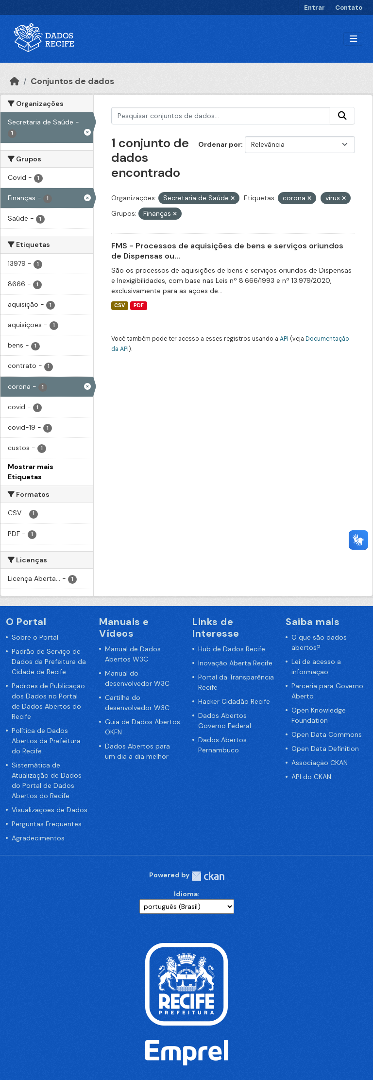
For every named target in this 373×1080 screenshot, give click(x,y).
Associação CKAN (319, 762)
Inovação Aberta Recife (235, 663)
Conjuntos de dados (72, 81)
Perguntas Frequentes (47, 823)
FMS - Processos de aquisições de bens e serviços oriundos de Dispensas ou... (227, 251)
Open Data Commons (326, 734)
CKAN (207, 876)
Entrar (314, 7)
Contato (348, 7)
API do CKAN (311, 776)
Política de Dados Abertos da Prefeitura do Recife (46, 740)
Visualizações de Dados (49, 809)
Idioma (186, 893)
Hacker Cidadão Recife (234, 701)
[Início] (14, 81)
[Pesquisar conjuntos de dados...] (221, 115)
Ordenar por (219, 144)
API (284, 339)
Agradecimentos (38, 838)
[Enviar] (342, 115)
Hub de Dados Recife (231, 649)
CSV (119, 305)
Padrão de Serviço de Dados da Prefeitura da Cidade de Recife (49, 661)
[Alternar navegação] (353, 39)
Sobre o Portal (35, 637)
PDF (139, 305)
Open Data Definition (325, 748)
